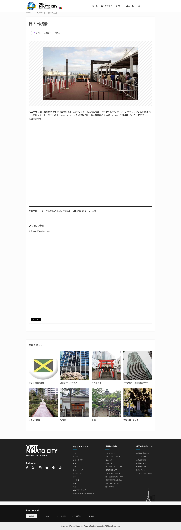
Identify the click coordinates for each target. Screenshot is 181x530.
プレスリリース (141, 460)
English (46, 516)
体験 (74, 470)
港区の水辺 (109, 490)
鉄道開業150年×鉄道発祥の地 (84, 497)
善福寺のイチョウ (130, 423)
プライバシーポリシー (144, 477)
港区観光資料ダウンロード (115, 480)
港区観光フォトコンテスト (115, 470)
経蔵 (94, 423)
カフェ (75, 460)
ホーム (29, 16)
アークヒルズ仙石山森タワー (135, 386)
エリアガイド (40, 16)
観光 (74, 467)
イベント (76, 483)
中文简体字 (61, 516)
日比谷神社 (96, 386)
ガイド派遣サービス (112, 477)
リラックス (77, 477)
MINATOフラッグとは (113, 487)
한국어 (91, 516)
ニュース (108, 463)
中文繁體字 (76, 516)
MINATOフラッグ (79, 493)
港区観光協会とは (142, 457)
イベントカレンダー (112, 460)
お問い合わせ (141, 473)
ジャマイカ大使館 (36, 386)
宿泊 (74, 480)
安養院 (63, 423)
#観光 (57, 36)
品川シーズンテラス (68, 386)
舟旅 (74, 490)
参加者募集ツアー (112, 473)
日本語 (31, 516)
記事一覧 (108, 467)
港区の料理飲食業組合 (113, 483)
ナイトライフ (78, 463)
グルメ (75, 457)
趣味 (74, 487)
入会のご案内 (141, 463)
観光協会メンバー (142, 467)
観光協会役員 (141, 470)
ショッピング (78, 473)
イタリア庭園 (34, 423)
